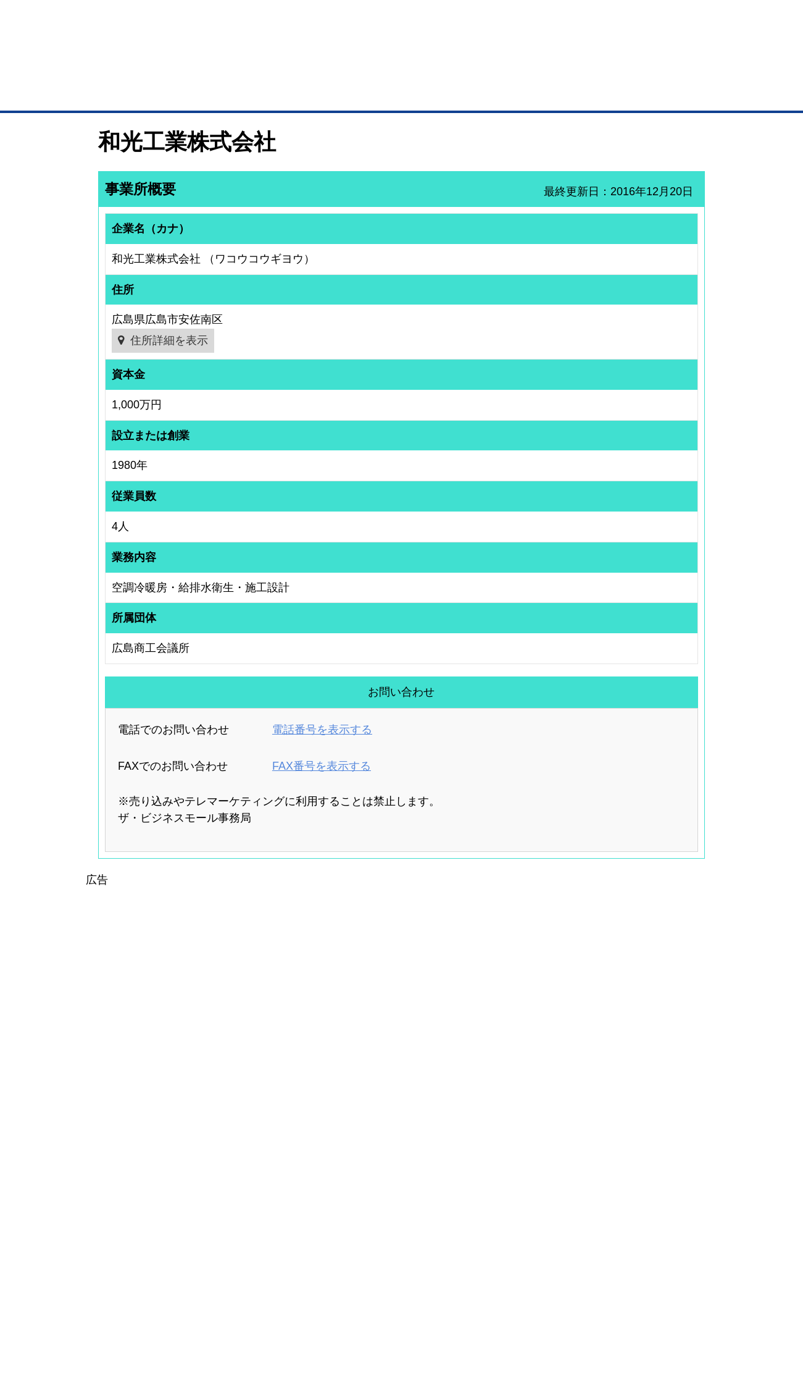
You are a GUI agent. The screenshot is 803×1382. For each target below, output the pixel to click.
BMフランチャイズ (266, 1255)
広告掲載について (196, 1307)
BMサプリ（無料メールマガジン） (143, 1243)
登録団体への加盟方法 (380, 1179)
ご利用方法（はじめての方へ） (650, 1162)
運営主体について (627, 1195)
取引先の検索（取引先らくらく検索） (149, 1179)
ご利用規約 (559, 1307)
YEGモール (516, 1211)
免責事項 (114, 1325)
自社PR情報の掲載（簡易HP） (137, 1227)
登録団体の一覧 (369, 1162)
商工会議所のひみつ (530, 1179)
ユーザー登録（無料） (123, 1162)
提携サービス (257, 1223)
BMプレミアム (259, 1162)
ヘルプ (418, 1307)
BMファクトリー (262, 1207)
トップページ (124, 91)
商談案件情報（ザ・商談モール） (141, 1211)
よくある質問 (620, 1179)
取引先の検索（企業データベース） (309, 93)
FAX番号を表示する (321, 766)
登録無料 (144, 66)
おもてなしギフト (527, 1195)
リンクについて (484, 1307)
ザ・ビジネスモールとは (557, 21)
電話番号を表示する (322, 729)
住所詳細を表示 (169, 340)
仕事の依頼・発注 (115, 1195)
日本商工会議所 (523, 1162)
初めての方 (118, 1307)
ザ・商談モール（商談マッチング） (494, 93)
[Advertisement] (401, 975)
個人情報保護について (646, 1307)
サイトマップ (280, 1307)
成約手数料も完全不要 (304, 66)
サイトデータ (354, 1307)
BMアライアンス (262, 1239)
